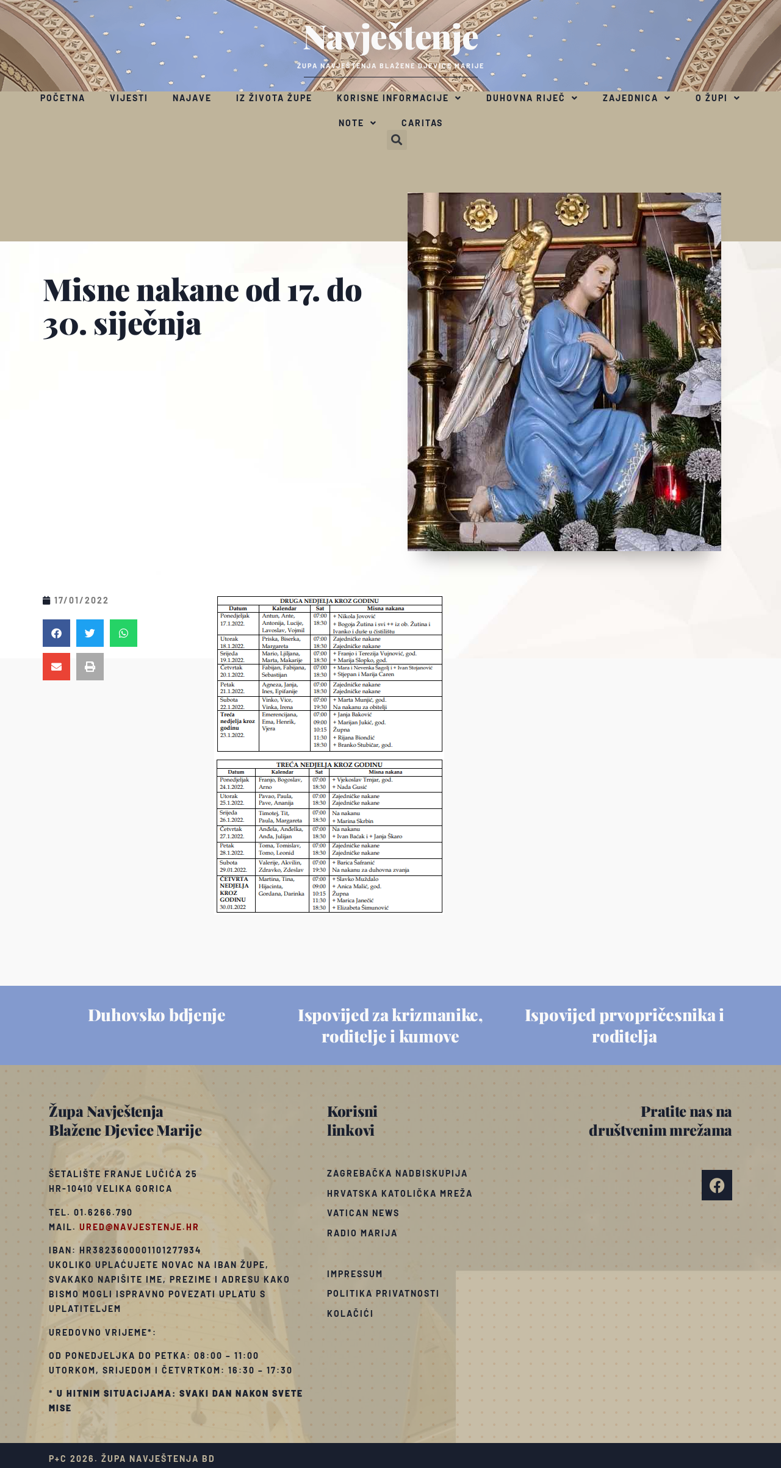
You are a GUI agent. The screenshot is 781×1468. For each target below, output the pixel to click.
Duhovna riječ (532, 98)
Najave (192, 98)
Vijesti (129, 98)
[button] (397, 140)
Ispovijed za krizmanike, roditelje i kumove (390, 1025)
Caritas (422, 123)
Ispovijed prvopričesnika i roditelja (624, 1025)
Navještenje (391, 35)
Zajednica (637, 98)
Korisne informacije (399, 98)
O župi (718, 98)
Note (358, 123)
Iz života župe (274, 98)
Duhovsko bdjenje (157, 1014)
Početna (62, 98)
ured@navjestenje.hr (139, 1227)
